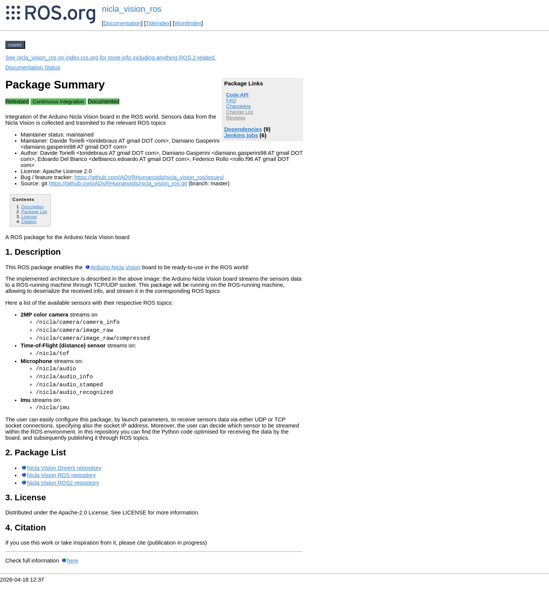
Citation (29, 221)
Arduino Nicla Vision (116, 267)
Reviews (235, 118)
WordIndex (187, 23)
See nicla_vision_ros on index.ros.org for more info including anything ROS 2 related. (110, 58)
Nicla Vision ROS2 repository (63, 493)
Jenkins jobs (241, 135)
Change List (239, 112)
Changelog (238, 106)
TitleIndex (158, 23)
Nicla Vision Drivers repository (64, 478)
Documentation (122, 23)
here (72, 571)
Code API (237, 95)
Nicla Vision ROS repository (61, 485)
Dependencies (243, 129)
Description (32, 206)
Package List (34, 211)
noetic (15, 45)
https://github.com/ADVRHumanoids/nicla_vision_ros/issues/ (149, 177)
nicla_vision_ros (132, 9)
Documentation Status (32, 67)
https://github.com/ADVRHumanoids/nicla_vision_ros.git (118, 183)
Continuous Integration (58, 101)
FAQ (231, 100)
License (29, 216)
